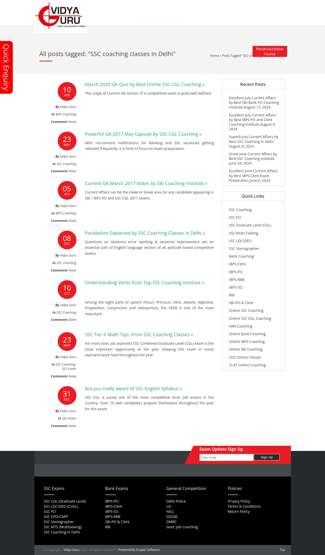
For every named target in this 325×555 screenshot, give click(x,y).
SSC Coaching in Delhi (62, 532)
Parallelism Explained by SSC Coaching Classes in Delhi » (145, 233)
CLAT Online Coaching (247, 364)
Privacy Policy (239, 501)
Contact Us (110, 8)
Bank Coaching (241, 256)
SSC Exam (69, 368)
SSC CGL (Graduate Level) (65, 501)
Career (151, 5)
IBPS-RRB (236, 279)
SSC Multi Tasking (243, 233)
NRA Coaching (241, 326)
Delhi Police (176, 501)
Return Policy (239, 511)
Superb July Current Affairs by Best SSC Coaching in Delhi (253, 139)
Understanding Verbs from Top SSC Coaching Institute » (144, 282)
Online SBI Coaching (246, 349)
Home (107, 5)
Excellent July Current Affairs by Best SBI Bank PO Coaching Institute (254, 102)
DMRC (171, 521)
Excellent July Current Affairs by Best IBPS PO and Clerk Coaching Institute (252, 120)
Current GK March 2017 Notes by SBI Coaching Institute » (146, 183)
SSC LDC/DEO (240, 240)
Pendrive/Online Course (269, 51)
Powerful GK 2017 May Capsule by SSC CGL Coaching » (143, 134)
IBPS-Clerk (237, 263)
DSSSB (171, 516)
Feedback (167, 5)
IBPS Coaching (65, 114)
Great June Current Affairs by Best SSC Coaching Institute (253, 156)
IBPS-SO (235, 287)
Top (282, 550)
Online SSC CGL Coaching (250, 318)
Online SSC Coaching (246, 310)
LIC (169, 506)
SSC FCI (235, 217)
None (72, 121)
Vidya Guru (72, 550)
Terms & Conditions (244, 506)
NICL (170, 511)
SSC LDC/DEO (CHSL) (61, 506)
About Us (123, 5)
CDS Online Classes (245, 357)
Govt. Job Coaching (182, 526)
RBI (232, 295)
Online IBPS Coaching (247, 341)
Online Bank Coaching (247, 333)
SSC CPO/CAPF (56, 516)
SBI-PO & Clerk (241, 302)
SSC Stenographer (244, 248)
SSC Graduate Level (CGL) (250, 225)
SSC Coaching (66, 163)
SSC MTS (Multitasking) (63, 526)
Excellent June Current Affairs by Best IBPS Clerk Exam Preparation (253, 175)
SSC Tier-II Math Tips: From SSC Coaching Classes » (139, 334)
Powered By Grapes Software (139, 550)
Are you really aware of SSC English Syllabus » (133, 388)
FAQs (138, 5)
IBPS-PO (236, 271)
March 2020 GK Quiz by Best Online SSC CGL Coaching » (144, 84)
